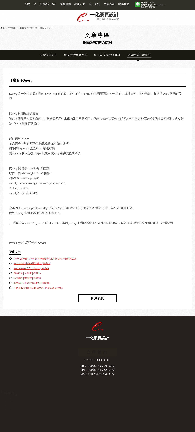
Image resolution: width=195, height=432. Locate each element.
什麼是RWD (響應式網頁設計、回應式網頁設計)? (38, 288)
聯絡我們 (123, 4)
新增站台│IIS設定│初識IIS (27, 273)
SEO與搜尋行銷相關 (107, 54)
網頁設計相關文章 (75, 54)
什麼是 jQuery (46, 28)
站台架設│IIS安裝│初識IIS (27, 278)
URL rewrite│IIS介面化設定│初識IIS (32, 263)
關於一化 (30, 4)
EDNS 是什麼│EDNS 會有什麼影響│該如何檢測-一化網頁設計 (45, 258)
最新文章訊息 (48, 54)
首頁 (2, 28)
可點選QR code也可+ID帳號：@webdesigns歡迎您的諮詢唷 (153, 5)
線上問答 (94, 4)
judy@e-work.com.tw (102, 373)
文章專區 (109, 4)
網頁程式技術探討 (28, 28)
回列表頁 (97, 298)
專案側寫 (65, 4)
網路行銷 (79, 4)
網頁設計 (109, 15)
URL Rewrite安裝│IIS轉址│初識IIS (31, 268)
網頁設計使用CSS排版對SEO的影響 (31, 283)
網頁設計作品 (48, 4)
